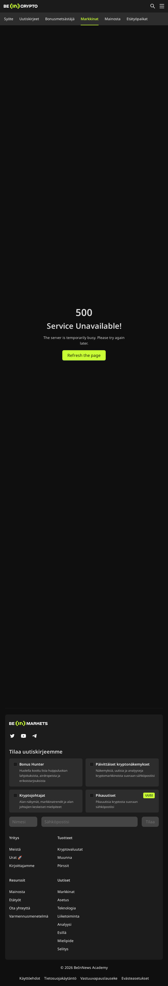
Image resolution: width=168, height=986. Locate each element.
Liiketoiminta (68, 916)
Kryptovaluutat (70, 849)
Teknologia (66, 908)
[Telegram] (35, 736)
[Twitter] (12, 736)
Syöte (8, 18)
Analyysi (64, 924)
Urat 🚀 (15, 857)
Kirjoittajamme (21, 865)
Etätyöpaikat (137, 18)
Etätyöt (15, 899)
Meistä (15, 849)
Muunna (64, 857)
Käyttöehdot (29, 978)
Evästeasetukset (135, 978)
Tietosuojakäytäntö (60, 978)
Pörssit (63, 865)
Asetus (63, 899)
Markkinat (90, 18)
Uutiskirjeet (29, 18)
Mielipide (65, 940)
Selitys (62, 948)
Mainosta (113, 18)
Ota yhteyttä (19, 908)
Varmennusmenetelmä (28, 916)
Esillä (61, 932)
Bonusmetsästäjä (60, 18)
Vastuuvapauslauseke (98, 978)
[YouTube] (23, 736)
